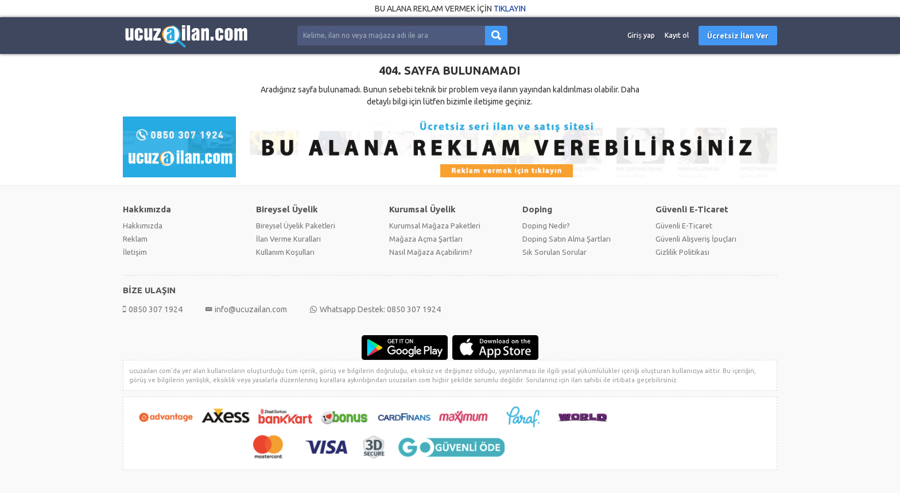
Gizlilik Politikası (682, 252)
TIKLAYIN (510, 8)
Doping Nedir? (546, 226)
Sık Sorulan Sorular (554, 252)
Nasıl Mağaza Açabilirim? (430, 252)
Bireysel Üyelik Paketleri (295, 226)
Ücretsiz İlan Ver (738, 36)
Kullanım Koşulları (285, 252)
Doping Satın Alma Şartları (566, 239)
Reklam (135, 239)
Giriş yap (641, 35)
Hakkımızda (142, 226)
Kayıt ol (677, 35)
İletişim (135, 252)
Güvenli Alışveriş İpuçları (695, 239)
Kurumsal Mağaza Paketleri (434, 226)
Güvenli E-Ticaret (683, 226)
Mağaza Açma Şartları (426, 239)
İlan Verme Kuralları (288, 239)
